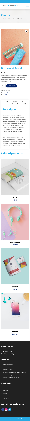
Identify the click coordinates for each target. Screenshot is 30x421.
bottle (5, 95)
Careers (5, 393)
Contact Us (6, 398)
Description (6, 102)
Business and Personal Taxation (11, 377)
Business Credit (7, 367)
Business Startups (8, 375)
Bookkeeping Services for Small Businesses (14, 372)
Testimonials (6, 396)
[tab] (6, 103)
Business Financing (8, 369)
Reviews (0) (24, 103)
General (8, 18)
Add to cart (11, 85)
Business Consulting (8, 364)
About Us (5, 390)
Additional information (16, 103)
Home (3, 18)
